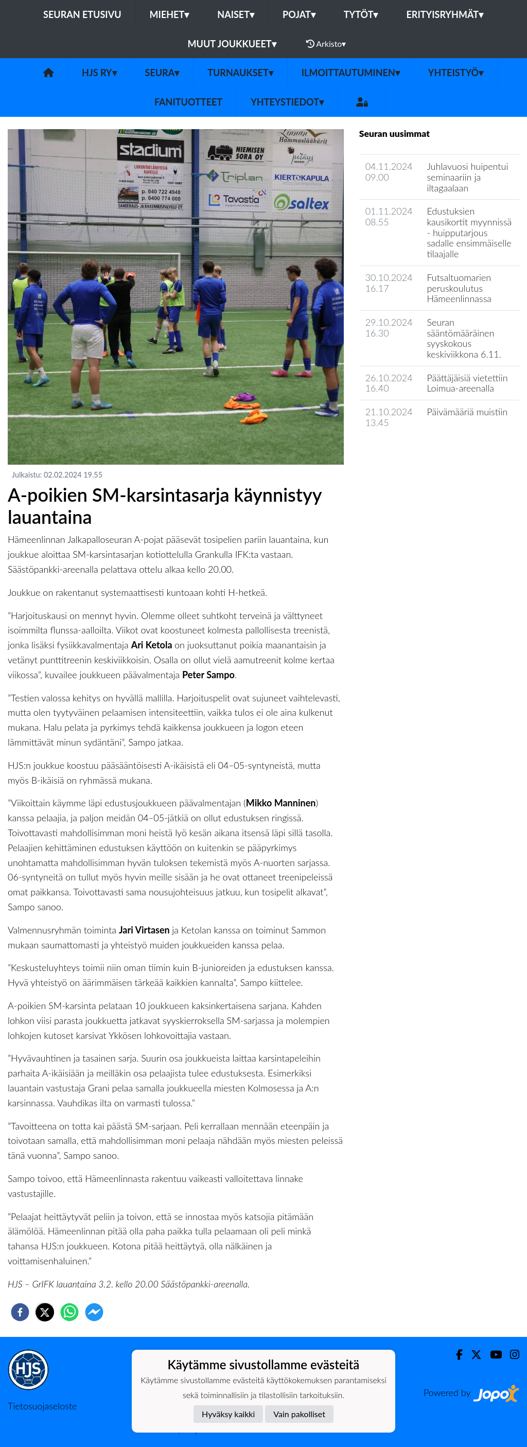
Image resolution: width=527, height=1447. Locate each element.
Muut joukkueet (232, 43)
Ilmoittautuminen (351, 72)
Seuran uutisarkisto (405, 451)
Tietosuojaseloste (42, 1405)
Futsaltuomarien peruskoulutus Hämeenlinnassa (459, 288)
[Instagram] (510, 1354)
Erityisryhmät (444, 14)
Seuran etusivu (82, 14)
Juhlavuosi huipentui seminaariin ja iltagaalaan (467, 177)
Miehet (169, 14)
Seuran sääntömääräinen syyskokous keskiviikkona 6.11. (464, 338)
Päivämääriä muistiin (467, 411)
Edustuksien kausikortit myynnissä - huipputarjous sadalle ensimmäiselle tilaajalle (469, 232)
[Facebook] (455, 1354)
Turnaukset (240, 72)
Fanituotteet (188, 102)
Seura (162, 72)
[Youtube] (492, 1354)
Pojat (299, 14)
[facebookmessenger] (94, 1312)
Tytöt (361, 14)
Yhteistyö (455, 72)
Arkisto (326, 44)
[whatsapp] (69, 1312)
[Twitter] (472, 1354)
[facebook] (20, 1312)
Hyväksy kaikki (228, 1414)
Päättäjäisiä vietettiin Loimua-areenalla (467, 383)
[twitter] (45, 1312)
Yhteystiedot (287, 102)
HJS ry (99, 72)
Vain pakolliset (299, 1414)
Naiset (235, 14)
